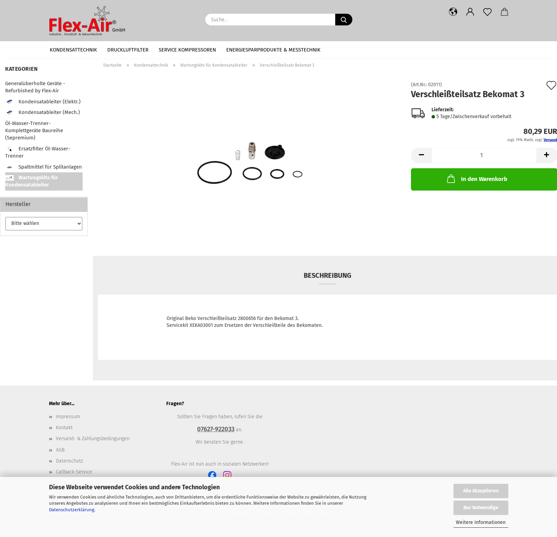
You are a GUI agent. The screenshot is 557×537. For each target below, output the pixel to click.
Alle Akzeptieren (481, 491)
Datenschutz (69, 461)
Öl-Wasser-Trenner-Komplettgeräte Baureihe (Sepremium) (34, 130)
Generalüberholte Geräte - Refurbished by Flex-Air (35, 87)
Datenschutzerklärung (71, 509)
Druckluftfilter (127, 50)
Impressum (68, 417)
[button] (453, 12)
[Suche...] (343, 19)
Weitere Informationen (481, 522)
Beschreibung (327, 275)
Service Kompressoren (187, 50)
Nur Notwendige (480, 508)
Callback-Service (74, 472)
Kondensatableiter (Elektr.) (43, 102)
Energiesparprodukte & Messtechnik (273, 50)
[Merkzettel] (487, 12)
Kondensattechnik (73, 50)
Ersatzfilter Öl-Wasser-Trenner (37, 152)
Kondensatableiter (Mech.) (42, 112)
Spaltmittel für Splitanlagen (43, 167)
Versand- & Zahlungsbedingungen (93, 439)
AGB (60, 450)
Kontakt (64, 428)
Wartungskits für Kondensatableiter (31, 181)
